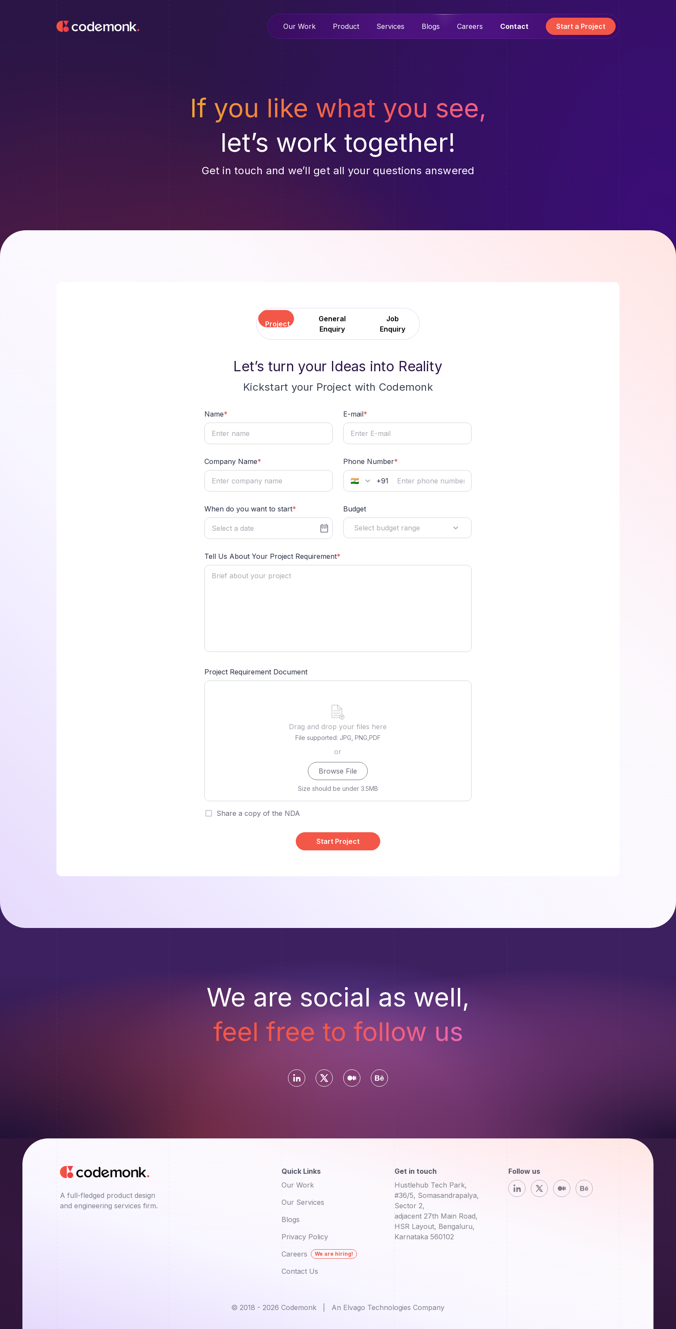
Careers (470, 26)
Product (346, 26)
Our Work (299, 26)
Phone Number (368, 461)
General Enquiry (332, 323)
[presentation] (338, 741)
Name (214, 414)
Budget (354, 509)
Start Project (338, 841)
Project (277, 324)
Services (390, 26)
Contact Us (300, 1271)
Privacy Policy (305, 1236)
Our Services (303, 1202)
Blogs (431, 26)
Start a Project (580, 26)
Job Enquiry (392, 323)
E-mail (353, 414)
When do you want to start (248, 509)
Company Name (230, 461)
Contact (514, 26)
